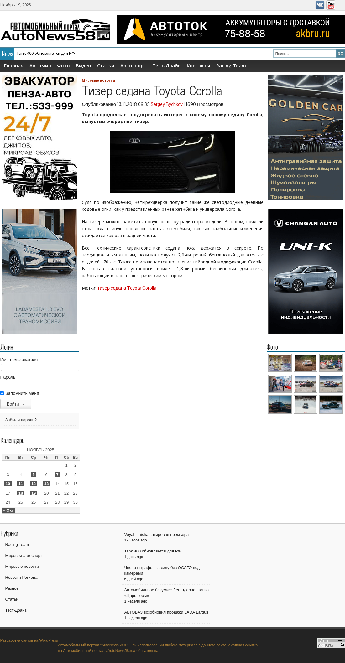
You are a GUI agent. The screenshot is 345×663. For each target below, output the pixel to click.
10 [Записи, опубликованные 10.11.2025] (8, 483)
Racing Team (231, 65)
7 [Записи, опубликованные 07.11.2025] (57, 474)
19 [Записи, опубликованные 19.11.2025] (33, 493)
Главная (14, 65)
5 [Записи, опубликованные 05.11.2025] (34, 474)
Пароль (8, 377)
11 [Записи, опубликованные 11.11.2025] (20, 483)
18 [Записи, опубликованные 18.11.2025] (20, 493)
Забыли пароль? (21, 419)
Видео (83, 65)
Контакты (198, 65)
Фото (63, 65)
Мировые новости (98, 80)
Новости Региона (21, 577)
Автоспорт (133, 65)
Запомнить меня (19, 393)
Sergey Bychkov (167, 104)
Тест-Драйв (166, 65)
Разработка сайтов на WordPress (29, 640)
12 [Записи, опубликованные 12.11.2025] (33, 483)
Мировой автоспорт (23, 555)
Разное (12, 588)
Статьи (105, 65)
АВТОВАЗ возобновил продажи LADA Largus (166, 612)
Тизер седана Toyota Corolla (127, 288)
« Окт (8, 510)
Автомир (40, 65)
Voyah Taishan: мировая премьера (156, 534)
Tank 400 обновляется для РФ (46, 53)
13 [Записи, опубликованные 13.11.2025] (46, 483)
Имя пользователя (19, 359)
